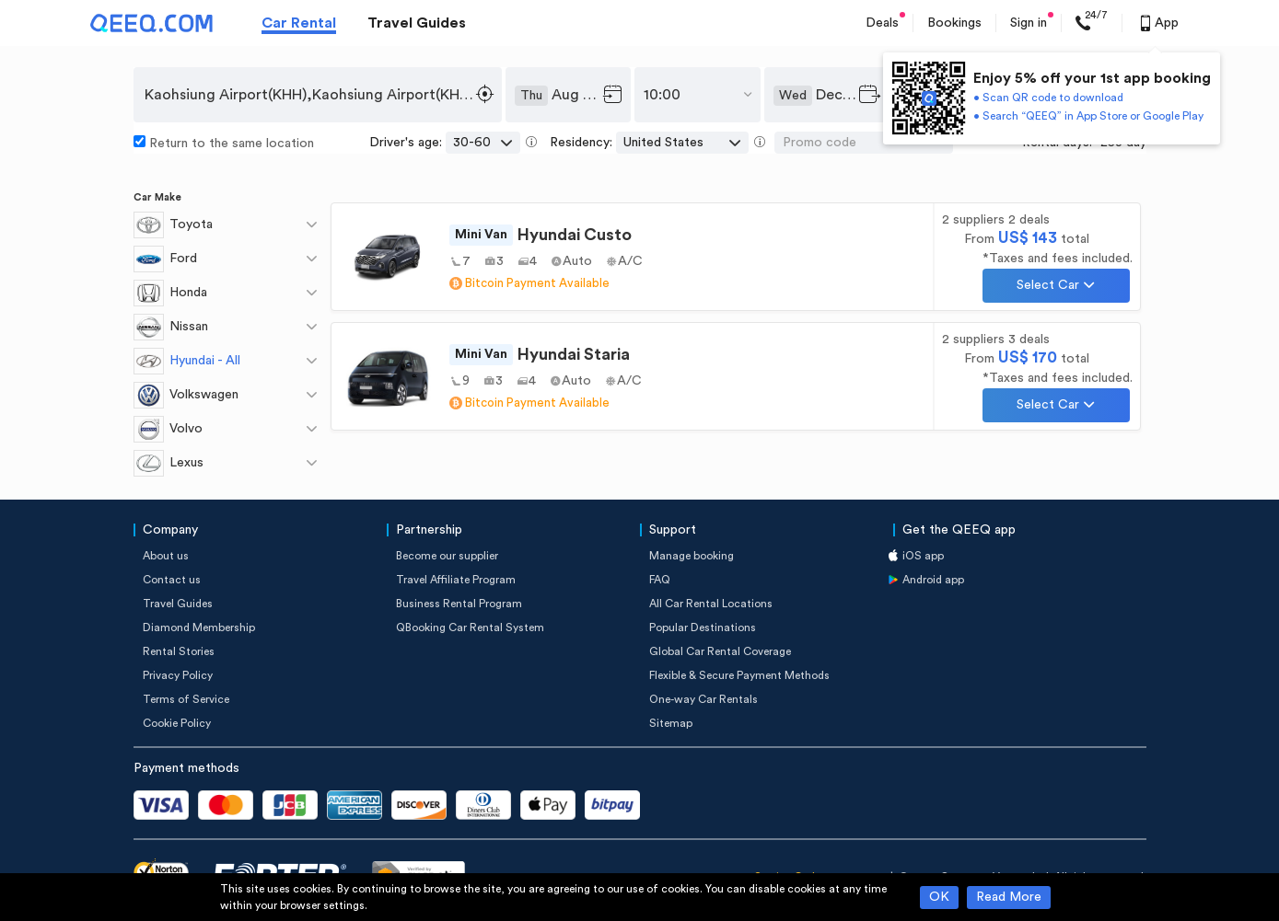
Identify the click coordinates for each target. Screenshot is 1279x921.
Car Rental (299, 23)
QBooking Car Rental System (470, 627)
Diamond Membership (199, 627)
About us (166, 555)
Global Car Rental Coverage (720, 651)
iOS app (923, 555)
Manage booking (691, 555)
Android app (933, 579)
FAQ (659, 579)
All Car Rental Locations (711, 603)
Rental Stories (179, 651)
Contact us (172, 579)
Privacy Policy (178, 675)
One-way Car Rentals (703, 699)
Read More (1008, 897)
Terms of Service (186, 699)
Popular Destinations (702, 627)
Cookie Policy (177, 723)
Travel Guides (416, 23)
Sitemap (670, 723)
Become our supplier (447, 555)
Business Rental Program (459, 603)
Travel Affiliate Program (456, 579)
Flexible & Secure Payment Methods (739, 675)
